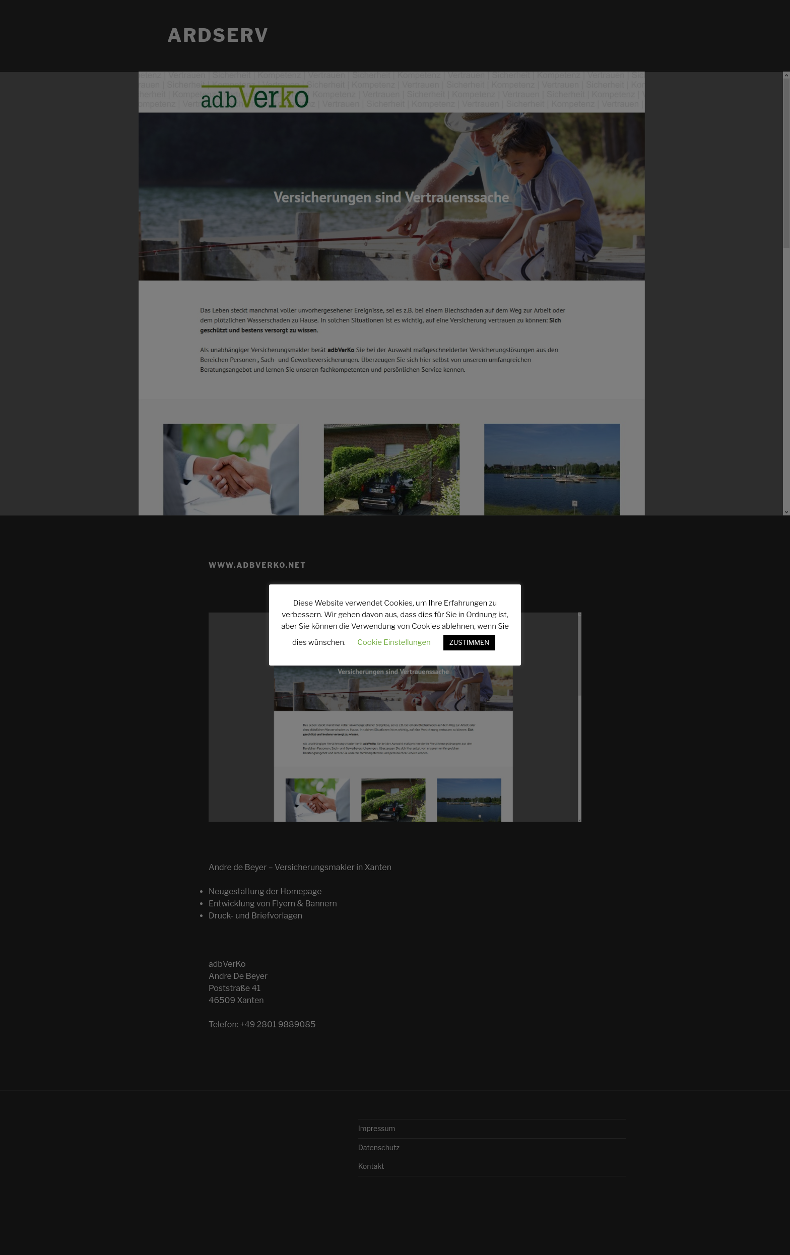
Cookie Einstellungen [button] (394, 642)
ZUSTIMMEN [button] (469, 642)
